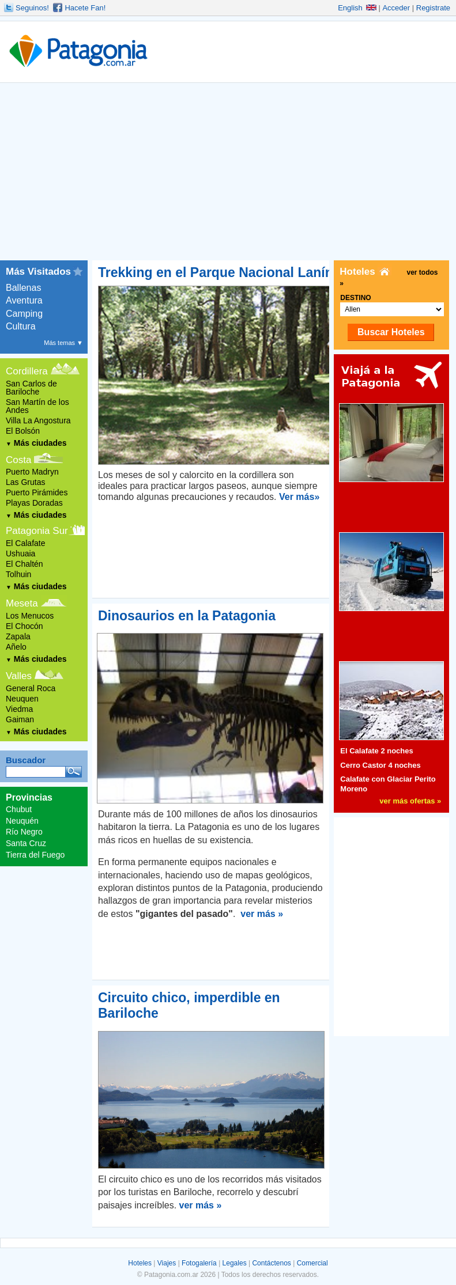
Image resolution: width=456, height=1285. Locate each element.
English (357, 7)
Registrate (433, 7)
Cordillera (27, 371)
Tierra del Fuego (35, 854)
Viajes (166, 1263)
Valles (19, 675)
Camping (24, 314)
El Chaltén (24, 563)
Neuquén (22, 820)
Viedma (19, 709)
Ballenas (23, 288)
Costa (18, 459)
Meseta (22, 603)
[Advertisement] (228, 174)
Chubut (19, 809)
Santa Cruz (26, 843)
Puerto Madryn (32, 471)
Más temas (63, 342)
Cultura (21, 326)
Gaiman (20, 719)
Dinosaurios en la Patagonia (187, 615)
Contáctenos (271, 1263)
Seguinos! (32, 7)
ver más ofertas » (410, 801)
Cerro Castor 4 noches (380, 765)
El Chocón (24, 626)
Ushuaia (20, 553)
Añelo (16, 646)
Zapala (18, 636)
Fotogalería (199, 1263)
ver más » (261, 914)
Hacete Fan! (85, 7)
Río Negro (24, 831)
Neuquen (22, 698)
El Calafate (25, 543)
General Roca (30, 688)
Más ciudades (36, 443)
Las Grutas (25, 482)
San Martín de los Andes (37, 406)
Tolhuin (18, 574)
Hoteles (140, 1263)
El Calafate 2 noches (376, 750)
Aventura (24, 300)
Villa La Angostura (38, 420)
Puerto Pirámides (36, 492)
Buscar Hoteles (391, 332)
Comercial (312, 1263)
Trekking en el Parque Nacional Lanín (215, 272)
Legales (235, 1263)
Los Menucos (30, 615)
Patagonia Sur (37, 530)
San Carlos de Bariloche (31, 387)
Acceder (396, 7)
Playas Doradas (34, 502)
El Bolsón (23, 430)
